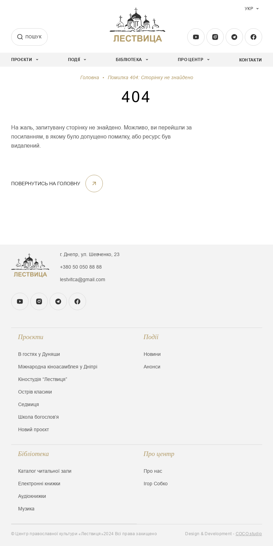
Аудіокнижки (32, 496)
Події (151, 337)
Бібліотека (33, 453)
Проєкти (31, 337)
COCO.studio (249, 533)
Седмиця (28, 404)
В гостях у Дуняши (39, 354)
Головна (89, 77)
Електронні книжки (39, 483)
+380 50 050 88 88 (81, 267)
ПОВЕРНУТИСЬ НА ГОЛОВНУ (57, 183)
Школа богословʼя (38, 417)
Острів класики (35, 392)
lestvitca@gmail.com (82, 279)
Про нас (153, 471)
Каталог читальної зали (44, 471)
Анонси (152, 366)
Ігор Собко (156, 483)
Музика (26, 508)
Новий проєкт (33, 429)
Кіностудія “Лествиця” (42, 379)
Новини (152, 354)
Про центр (159, 453)
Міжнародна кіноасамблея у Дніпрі (57, 366)
